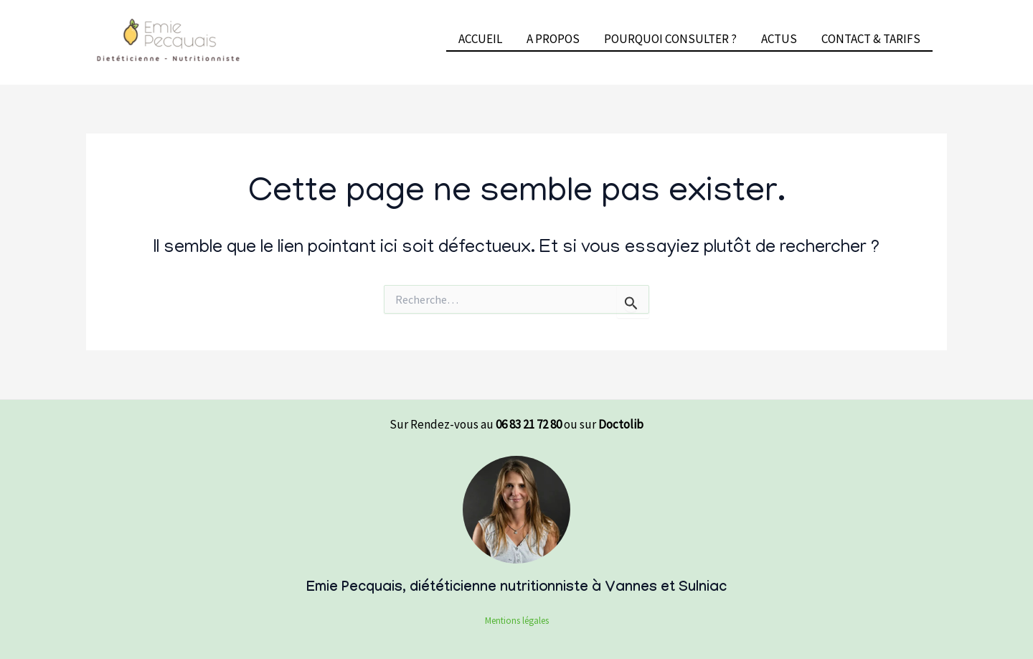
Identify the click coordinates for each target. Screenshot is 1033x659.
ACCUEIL (480, 39)
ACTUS (779, 39)
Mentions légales (517, 620)
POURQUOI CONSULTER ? (670, 39)
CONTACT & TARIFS (870, 39)
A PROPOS (553, 39)
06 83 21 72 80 (529, 424)
